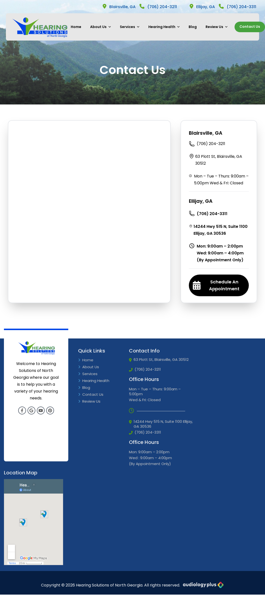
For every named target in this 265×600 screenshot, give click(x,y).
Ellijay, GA (202, 7)
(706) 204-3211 (158, 7)
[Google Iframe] (33, 522)
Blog (193, 26)
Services (129, 26)
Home (76, 26)
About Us (100, 26)
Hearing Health (164, 26)
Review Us (217, 26)
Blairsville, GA (119, 7)
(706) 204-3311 (237, 7)
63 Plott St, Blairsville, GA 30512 (215, 159)
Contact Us (249, 26)
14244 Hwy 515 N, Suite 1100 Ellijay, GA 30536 (218, 229)
